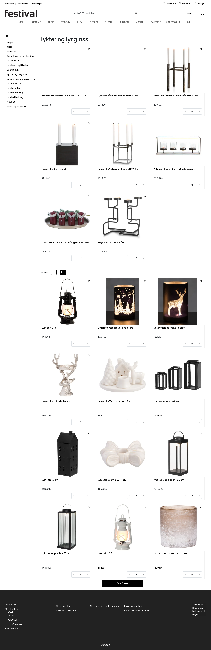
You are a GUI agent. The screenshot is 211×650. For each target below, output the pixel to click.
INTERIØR (93, 22)
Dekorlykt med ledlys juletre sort (115, 327)
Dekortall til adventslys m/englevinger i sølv (65, 242)
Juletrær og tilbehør (18, 65)
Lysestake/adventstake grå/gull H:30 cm (176, 95)
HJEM (79, 22)
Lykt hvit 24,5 (105, 553)
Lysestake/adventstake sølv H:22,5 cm (119, 169)
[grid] (63, 272)
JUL (188, 22)
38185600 (12, 619)
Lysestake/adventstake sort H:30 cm (118, 95)
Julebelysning (14, 60)
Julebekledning (15, 97)
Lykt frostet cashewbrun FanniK (171, 553)
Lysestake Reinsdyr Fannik (56, 401)
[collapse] (34, 60)
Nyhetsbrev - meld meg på (104, 606)
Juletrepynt (13, 69)
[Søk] (104, 13)
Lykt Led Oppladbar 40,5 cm (169, 480)
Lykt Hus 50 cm (50, 480)
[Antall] (81, 111)
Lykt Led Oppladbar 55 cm (56, 553)
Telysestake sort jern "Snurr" (113, 242)
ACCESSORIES (173, 22)
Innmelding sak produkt (136, 610)
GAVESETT (155, 22)
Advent (11, 101)
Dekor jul (11, 51)
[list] (54, 272)
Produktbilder (23, 3)
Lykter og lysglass (17, 74)
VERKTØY (65, 22)
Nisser (10, 46)
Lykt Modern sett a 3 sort (167, 401)
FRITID (51, 22)
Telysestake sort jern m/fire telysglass (174, 169)
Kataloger (9, 3)
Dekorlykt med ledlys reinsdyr (169, 327)
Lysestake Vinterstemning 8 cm (115, 401)
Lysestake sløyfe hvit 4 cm (112, 480)
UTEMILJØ (36, 22)
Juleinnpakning (15, 92)
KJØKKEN (124, 22)
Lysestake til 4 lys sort (54, 169)
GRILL (22, 22)
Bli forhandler (63, 606)
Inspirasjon (37, 3)
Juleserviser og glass (18, 79)
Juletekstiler (13, 88)
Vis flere (122, 583)
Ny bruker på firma (66, 610)
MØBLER (139, 22)
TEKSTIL (109, 22)
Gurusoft (105, 644)
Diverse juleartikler (17, 106)
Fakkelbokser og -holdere (20, 56)
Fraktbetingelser (133, 606)
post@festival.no (16, 624)
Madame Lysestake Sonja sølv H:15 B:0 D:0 (64, 95)
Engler (10, 42)
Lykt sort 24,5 (49, 327)
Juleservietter (14, 83)
